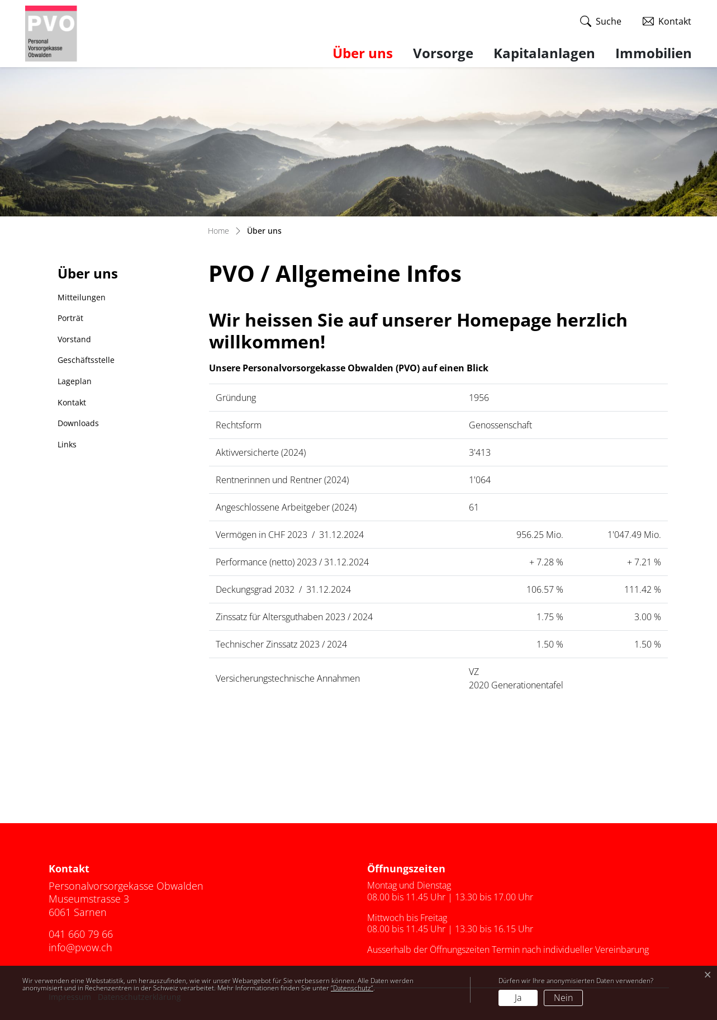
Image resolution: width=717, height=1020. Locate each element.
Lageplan (75, 381)
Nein (563, 997)
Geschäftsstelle (86, 360)
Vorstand (74, 339)
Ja (518, 997)
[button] (600, 21)
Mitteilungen (82, 297)
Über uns (368, 52)
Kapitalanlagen (544, 53)
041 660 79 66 (81, 934)
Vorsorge (443, 53)
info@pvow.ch (80, 947)
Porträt (70, 318)
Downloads (78, 423)
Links (67, 444)
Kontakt (72, 402)
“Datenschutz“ (352, 988)
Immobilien (653, 53)
